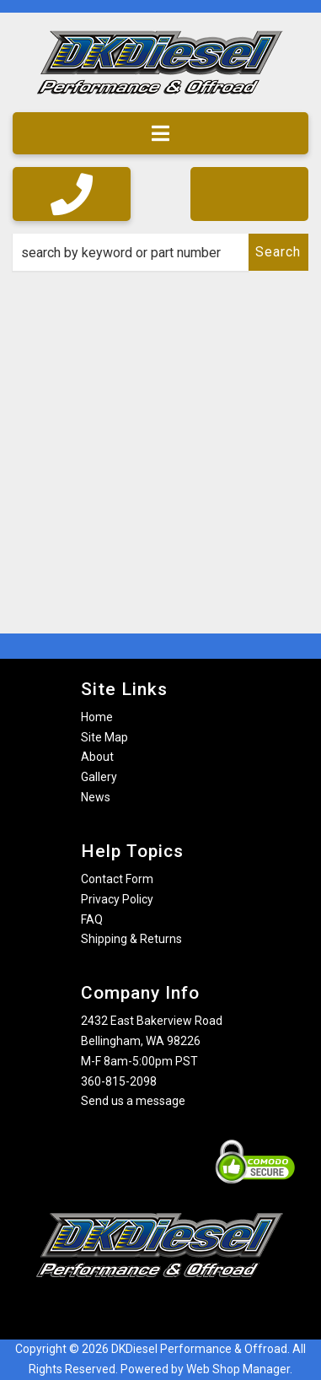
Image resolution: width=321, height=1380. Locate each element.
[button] (160, 252)
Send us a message (133, 1101)
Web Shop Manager (238, 1369)
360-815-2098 (119, 1081)
